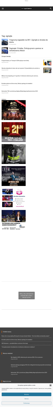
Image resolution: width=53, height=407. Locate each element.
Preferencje (26, 403)
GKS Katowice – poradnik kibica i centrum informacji (15, 343)
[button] (50, 385)
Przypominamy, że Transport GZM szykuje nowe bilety (15, 60)
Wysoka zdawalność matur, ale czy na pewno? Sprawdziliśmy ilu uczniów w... (21, 68)
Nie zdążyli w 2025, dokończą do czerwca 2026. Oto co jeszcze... (27, 357)
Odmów (26, 399)
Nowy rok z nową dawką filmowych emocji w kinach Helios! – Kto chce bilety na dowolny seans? (25, 336)
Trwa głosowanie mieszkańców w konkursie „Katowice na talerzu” (18, 347)
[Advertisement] (26, 4)
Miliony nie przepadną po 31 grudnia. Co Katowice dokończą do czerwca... (20, 75)
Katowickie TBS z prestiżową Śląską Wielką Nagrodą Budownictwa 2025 (20, 91)
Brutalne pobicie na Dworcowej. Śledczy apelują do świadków (17, 83)
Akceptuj (26, 394)
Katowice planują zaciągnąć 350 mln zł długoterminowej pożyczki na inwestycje (31, 365)
